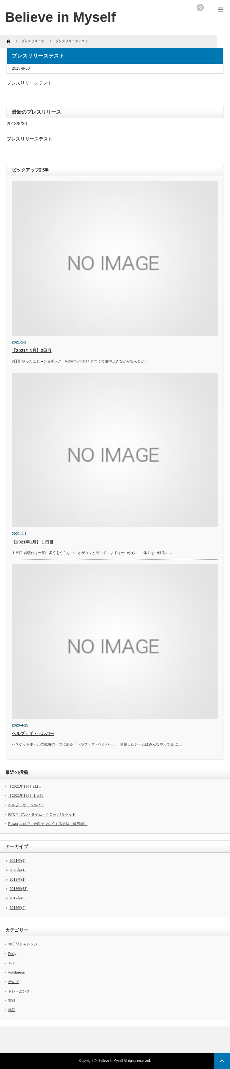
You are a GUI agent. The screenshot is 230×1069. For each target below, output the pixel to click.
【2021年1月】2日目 (31, 350)
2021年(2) (18, 860)
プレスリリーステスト (29, 139)
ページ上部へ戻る (222, 1061)
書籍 (11, 1000)
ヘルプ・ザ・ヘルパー (33, 733)
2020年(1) (18, 870)
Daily (12, 954)
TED (11, 963)
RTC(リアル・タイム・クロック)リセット (42, 814)
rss (200, 7)
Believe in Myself (60, 17)
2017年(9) (18, 898)
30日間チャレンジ (22, 944)
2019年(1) (18, 879)
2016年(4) (18, 908)
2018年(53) (19, 889)
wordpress (16, 972)
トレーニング (19, 991)
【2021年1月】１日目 (32, 542)
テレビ (13, 982)
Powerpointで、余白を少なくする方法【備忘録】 (47, 824)
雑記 (11, 1010)
